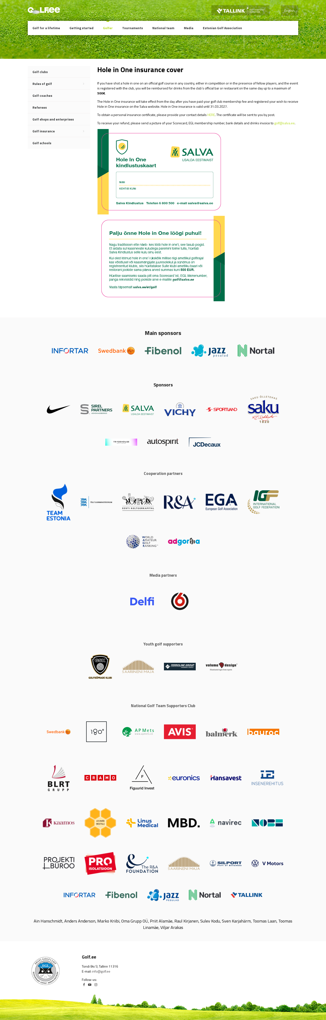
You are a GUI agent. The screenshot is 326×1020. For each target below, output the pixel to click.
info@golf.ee (101, 971)
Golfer (108, 27)
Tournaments (132, 27)
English (289, 10)
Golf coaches (42, 95)
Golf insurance (61, 131)
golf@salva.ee (284, 123)
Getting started (81, 27)
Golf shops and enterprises (53, 119)
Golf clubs (40, 71)
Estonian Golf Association (222, 27)
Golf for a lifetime (46, 27)
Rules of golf (61, 84)
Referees (40, 107)
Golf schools (42, 142)
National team (163, 27)
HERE (211, 114)
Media (188, 27)
